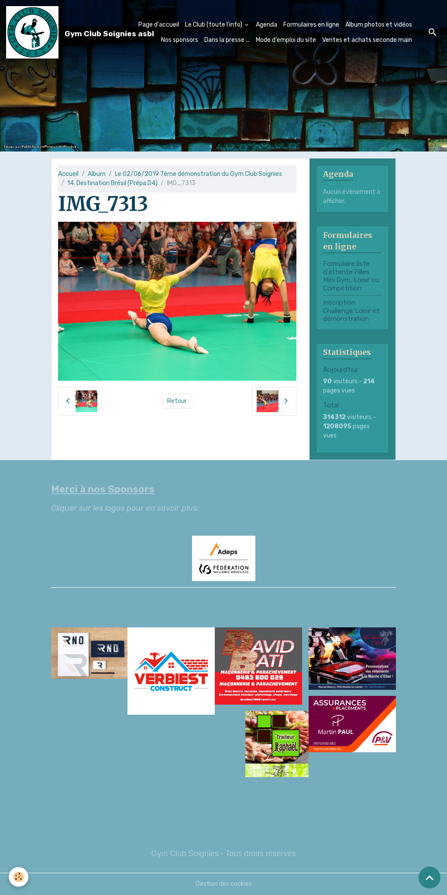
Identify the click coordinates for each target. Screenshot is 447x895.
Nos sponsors (179, 40)
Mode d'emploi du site (286, 40)
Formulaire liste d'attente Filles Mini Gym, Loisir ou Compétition (351, 276)
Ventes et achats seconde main (367, 40)
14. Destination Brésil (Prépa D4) (112, 183)
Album (97, 174)
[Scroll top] (429, 877)
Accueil (68, 174)
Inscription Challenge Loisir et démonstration (351, 311)
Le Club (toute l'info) (214, 24)
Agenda (266, 24)
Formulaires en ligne (311, 24)
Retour (177, 401)
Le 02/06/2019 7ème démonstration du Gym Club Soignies (198, 174)
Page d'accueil (158, 24)
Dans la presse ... (227, 40)
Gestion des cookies (224, 884)
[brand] (55, 32)
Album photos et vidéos (378, 24)
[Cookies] (18, 877)
